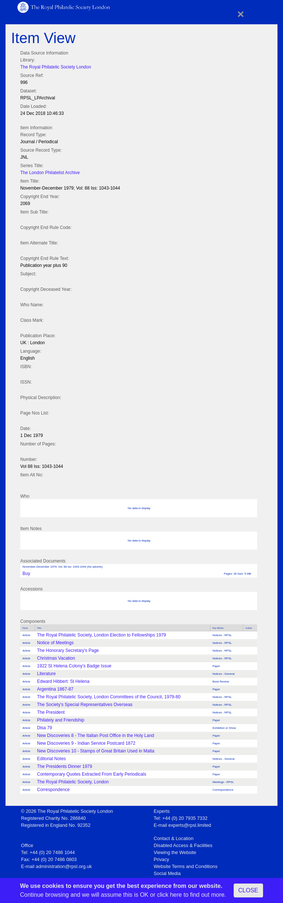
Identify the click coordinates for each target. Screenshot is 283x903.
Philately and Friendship (60, 720)
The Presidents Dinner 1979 (64, 766)
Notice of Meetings (55, 642)
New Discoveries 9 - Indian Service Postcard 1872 (86, 743)
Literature (46, 673)
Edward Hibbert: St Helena (63, 681)
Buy (26, 573)
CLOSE (248, 890)
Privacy (161, 859)
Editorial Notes (51, 758)
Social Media (167, 873)
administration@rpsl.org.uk (64, 866)
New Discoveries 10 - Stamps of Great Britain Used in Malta (95, 751)
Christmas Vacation (56, 658)
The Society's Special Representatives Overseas (85, 704)
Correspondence (53, 789)
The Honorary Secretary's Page (68, 650)
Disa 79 (44, 727)
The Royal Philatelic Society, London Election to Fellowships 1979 (101, 635)
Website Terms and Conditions (185, 866)
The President (51, 712)
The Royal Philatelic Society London (55, 67)
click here (169, 895)
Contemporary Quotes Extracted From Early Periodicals (91, 774)
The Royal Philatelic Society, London (73, 781)
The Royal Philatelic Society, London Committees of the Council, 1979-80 (109, 696)
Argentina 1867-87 (55, 689)
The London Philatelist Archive (50, 172)
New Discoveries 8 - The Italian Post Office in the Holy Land (95, 735)
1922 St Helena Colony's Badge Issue (74, 666)
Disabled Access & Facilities (183, 845)
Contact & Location (173, 838)
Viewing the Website (175, 852)
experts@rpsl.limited (189, 825)
